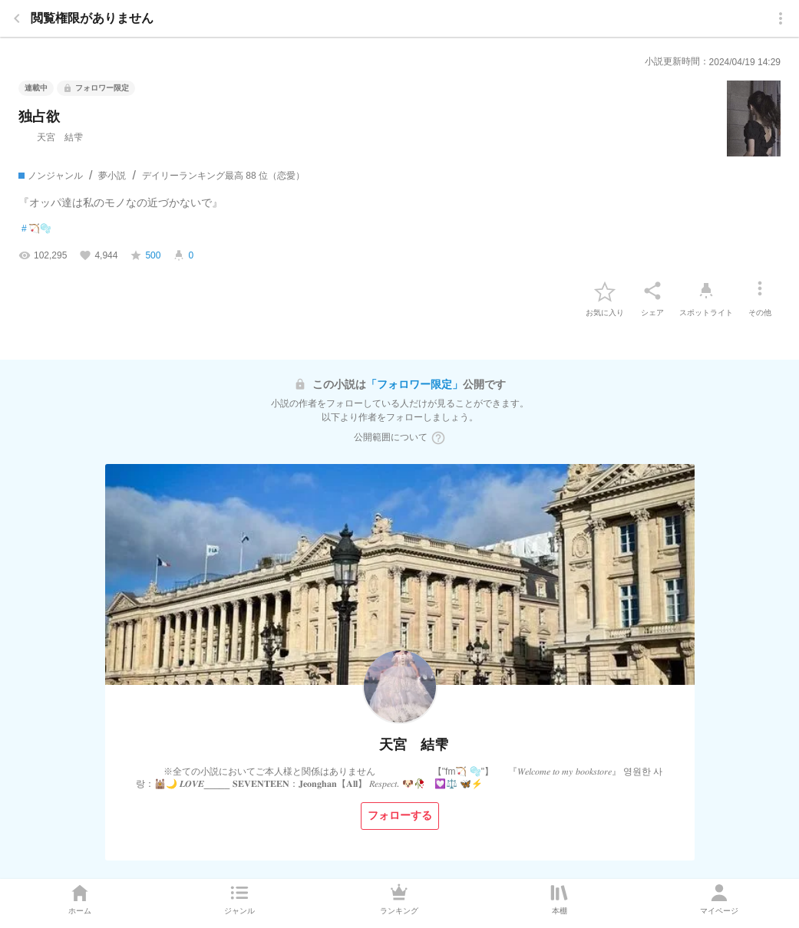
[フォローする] (400, 816)
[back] (17, 18)
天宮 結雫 (50, 137)
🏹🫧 (36, 229)
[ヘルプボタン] (438, 438)
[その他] (760, 290)
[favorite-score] (145, 255)
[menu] (780, 18)
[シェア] (652, 290)
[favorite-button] (604, 290)
